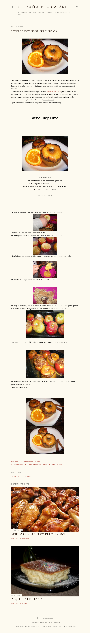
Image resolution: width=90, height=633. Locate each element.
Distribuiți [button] (14, 461)
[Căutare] (77, 6)
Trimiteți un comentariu (21, 476)
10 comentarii (24, 538)
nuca (60, 464)
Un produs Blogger (45, 618)
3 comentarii (24, 603)
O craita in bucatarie (43, 7)
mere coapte (32, 464)
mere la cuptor (42, 464)
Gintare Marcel (55, 622)
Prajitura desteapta (26, 599)
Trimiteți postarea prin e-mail (30, 461)
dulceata (20, 464)
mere (25, 464)
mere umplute (53, 464)
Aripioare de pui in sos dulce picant (38, 534)
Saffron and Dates (54, 91)
